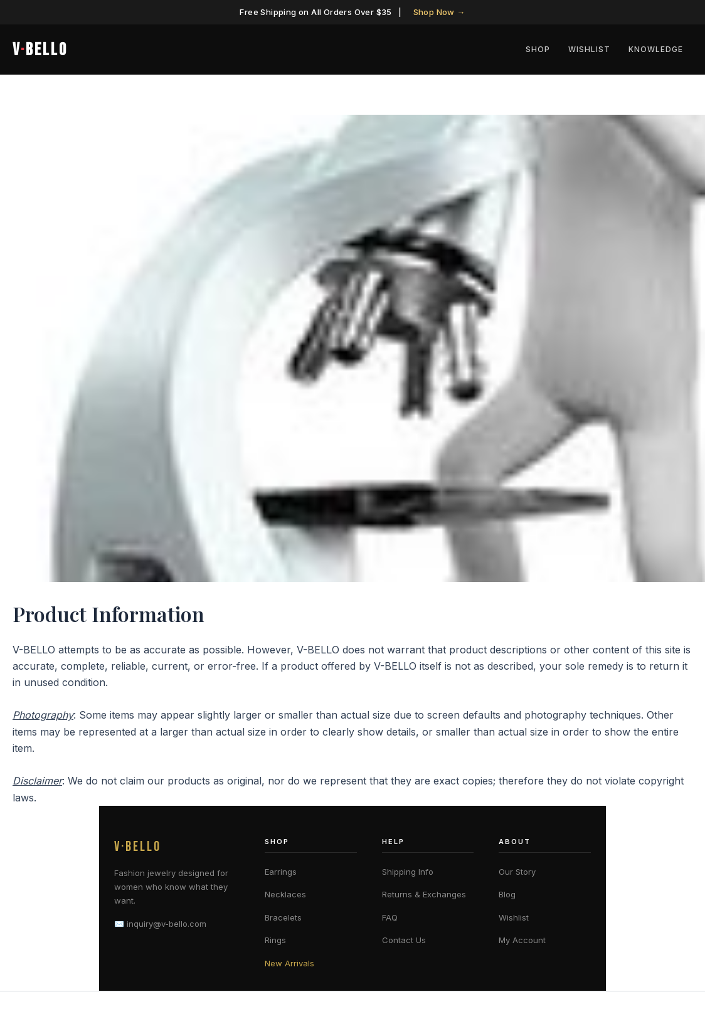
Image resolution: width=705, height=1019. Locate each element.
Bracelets (283, 917)
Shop (546, 49)
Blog (507, 894)
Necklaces (285, 894)
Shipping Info (407, 872)
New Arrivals (289, 963)
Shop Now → (439, 12)
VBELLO (40, 50)
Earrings (281, 872)
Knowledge (657, 49)
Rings (275, 940)
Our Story (517, 872)
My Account (522, 940)
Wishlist (594, 49)
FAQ (390, 917)
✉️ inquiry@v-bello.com (160, 924)
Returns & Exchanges (424, 894)
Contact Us (404, 940)
